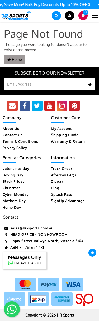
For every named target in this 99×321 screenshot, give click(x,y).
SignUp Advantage (68, 201)
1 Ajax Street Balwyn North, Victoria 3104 (43, 241)
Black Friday (14, 181)
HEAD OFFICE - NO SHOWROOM (35, 234)
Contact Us (12, 135)
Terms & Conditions (20, 141)
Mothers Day (14, 201)
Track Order (61, 168)
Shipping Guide (64, 135)
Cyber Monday (16, 194)
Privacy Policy (15, 148)
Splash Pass (61, 194)
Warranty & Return (68, 141)
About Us (11, 129)
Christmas (11, 188)
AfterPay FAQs (63, 175)
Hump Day (12, 207)
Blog (55, 188)
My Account (61, 129)
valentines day (16, 168)
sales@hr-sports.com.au (28, 228)
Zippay (57, 181)
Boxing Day (13, 175)
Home (14, 59)
